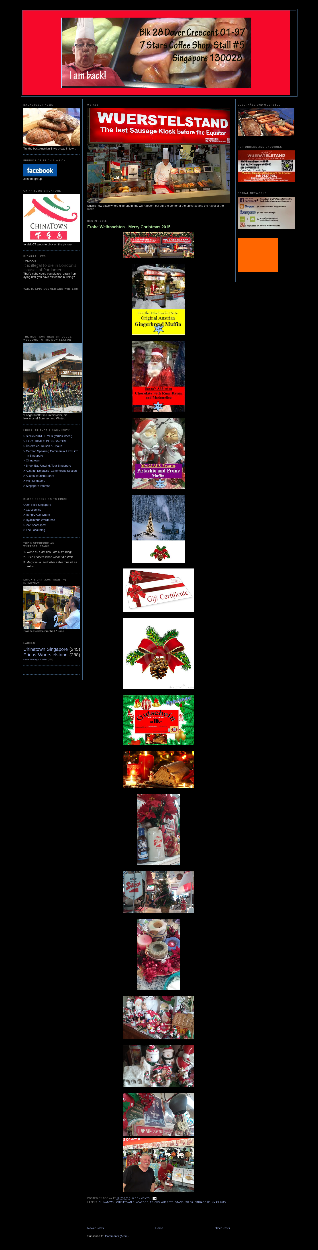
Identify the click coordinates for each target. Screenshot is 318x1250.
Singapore (202, 1202)
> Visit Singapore (34, 480)
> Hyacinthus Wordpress (39, 520)
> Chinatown (31, 460)
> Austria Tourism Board (38, 475)
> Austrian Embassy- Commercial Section (50, 470)
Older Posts (222, 1228)
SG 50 (189, 1202)
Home (159, 1228)
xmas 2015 (219, 1202)
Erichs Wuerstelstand (45, 654)
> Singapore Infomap (36, 485)
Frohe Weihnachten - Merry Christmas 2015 (129, 227)
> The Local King (34, 530)
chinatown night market (35, 659)
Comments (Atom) (116, 1236)
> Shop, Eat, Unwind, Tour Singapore (47, 465)
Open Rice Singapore (37, 504)
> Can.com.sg (32, 509)
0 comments (141, 1198)
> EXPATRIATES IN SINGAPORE (45, 441)
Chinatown (107, 1202)
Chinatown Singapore (45, 649)
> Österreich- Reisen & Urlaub (42, 446)
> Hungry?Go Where (36, 514)
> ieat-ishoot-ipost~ (35, 525)
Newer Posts (95, 1228)
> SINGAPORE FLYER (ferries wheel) (47, 436)
